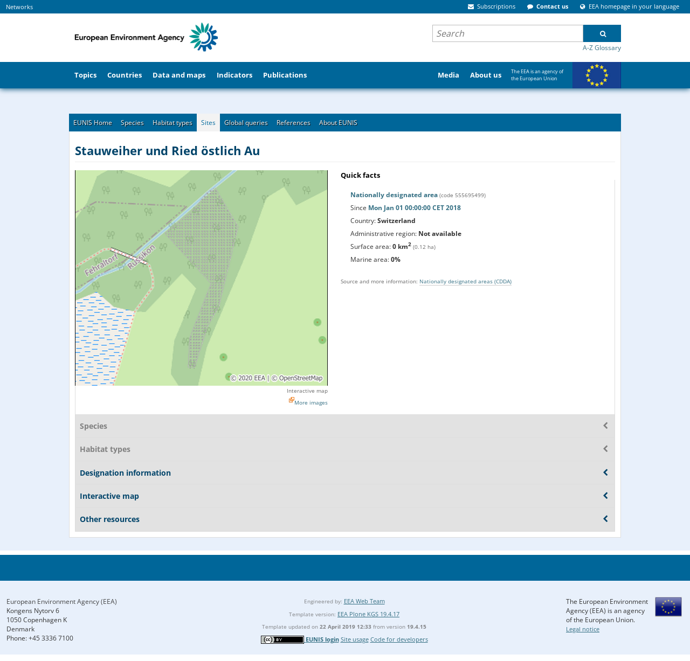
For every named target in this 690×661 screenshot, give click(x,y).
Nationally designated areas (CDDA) (465, 281)
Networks (19, 7)
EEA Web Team (364, 601)
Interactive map (307, 390)
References (293, 122)
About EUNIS (338, 122)
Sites (208, 122)
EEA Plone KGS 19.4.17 (368, 614)
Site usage (355, 639)
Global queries (246, 122)
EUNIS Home (92, 122)
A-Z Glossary (602, 47)
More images (311, 402)
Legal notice (582, 629)
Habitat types (172, 122)
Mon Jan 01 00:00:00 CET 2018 (414, 207)
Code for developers (399, 639)
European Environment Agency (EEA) (61, 601)
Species (132, 122)
